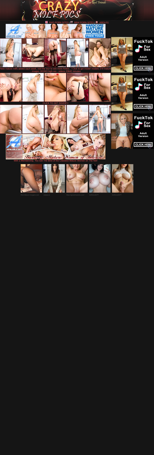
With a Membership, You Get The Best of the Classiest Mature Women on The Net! (56, 159)
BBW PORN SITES (82, 22)
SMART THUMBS (82, 389)
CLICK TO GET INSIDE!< (56, 103)
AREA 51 (102, 22)
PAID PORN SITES (57, 22)
